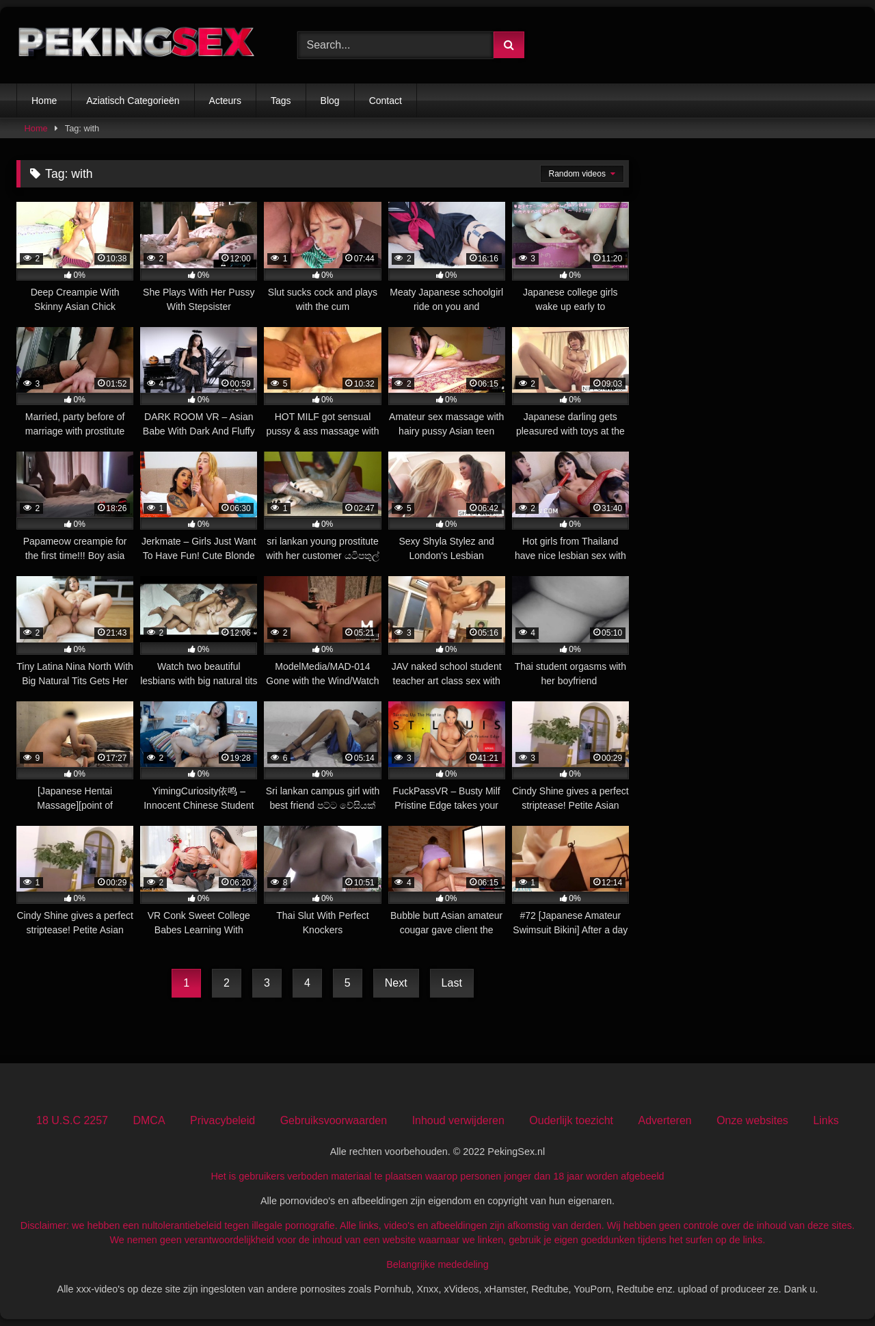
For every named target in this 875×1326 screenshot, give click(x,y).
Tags (281, 100)
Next (396, 983)
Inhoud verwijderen (458, 1120)
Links (826, 1120)
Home (44, 100)
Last (452, 983)
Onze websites (752, 1120)
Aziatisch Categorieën (132, 100)
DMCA (149, 1120)
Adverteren (664, 1120)
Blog (330, 100)
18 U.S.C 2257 (72, 1120)
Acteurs (225, 100)
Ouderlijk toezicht (571, 1120)
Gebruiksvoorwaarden (334, 1120)
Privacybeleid (222, 1120)
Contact (385, 100)
